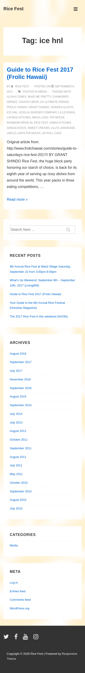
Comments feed (20, 599)
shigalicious (16, 128)
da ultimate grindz (54, 102)
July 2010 (16, 508)
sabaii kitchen (60, 122)
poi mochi (57, 117)
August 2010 (18, 500)
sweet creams (39, 128)
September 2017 (21, 362)
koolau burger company (38, 112)
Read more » (17, 199)
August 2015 (18, 396)
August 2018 (18, 353)
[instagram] (36, 638)
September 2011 (21, 448)
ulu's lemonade (63, 128)
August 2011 (18, 457)
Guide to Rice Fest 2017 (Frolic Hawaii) (35, 294)
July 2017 (16, 370)
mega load (40, 117)
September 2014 (21, 405)
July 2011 (16, 465)
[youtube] (26, 638)
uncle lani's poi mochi (23, 133)
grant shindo (39, 107)
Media (42, 91)
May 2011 (16, 474)
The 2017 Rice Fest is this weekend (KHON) (39, 316)
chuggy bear (29, 102)
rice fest (41, 122)
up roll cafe (51, 133)
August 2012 (18, 431)
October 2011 (19, 439)
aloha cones (16, 96)
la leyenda (66, 112)
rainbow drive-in (19, 122)
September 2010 (21, 491)
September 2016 (21, 388)
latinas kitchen (19, 117)
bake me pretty (39, 96)
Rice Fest (13, 8)
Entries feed (17, 591)
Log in (14, 582)
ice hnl (12, 112)
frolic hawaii (17, 107)
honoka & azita (62, 107)
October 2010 (19, 482)
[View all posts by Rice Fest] (20, 86)
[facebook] (17, 638)
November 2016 (20, 379)
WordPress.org (19, 608)
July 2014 (16, 414)
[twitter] (7, 638)
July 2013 (16, 422)
